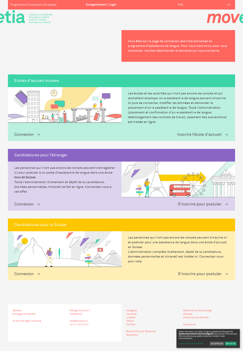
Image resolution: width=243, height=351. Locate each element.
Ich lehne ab (217, 343)
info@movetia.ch (79, 321)
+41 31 (73, 324)
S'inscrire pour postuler (200, 204)
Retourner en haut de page (197, 310)
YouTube (130, 324)
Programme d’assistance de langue (33, 4)
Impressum (189, 324)
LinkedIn (131, 317)
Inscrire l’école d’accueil (199, 135)
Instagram (131, 310)
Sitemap (187, 314)
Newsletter (132, 335)
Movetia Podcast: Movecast (141, 331)
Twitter (130, 321)
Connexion (24, 135)
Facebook (131, 314)
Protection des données (196, 317)
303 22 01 (83, 324)
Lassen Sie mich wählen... (192, 343)
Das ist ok (231, 343)
